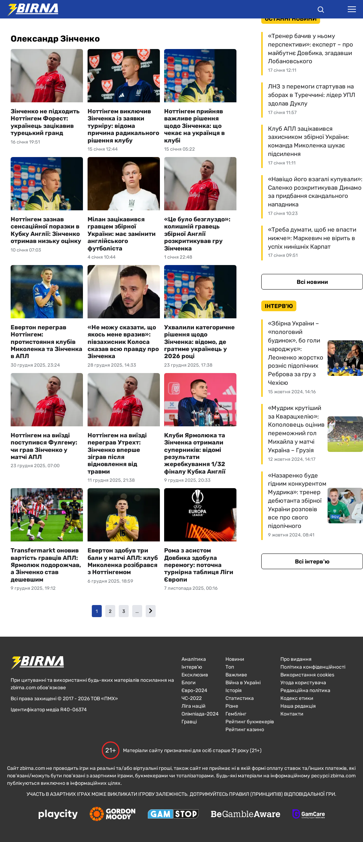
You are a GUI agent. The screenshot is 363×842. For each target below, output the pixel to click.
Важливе (236, 675)
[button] (321, 10)
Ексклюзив (195, 675)
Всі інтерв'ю (312, 561)
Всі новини (312, 282)
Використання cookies (307, 675)
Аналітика (194, 659)
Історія (233, 690)
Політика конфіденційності (312, 667)
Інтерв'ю (192, 667)
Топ (229, 667)
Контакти (291, 714)
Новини (234, 659)
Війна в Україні (243, 683)
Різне (231, 706)
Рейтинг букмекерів (249, 722)
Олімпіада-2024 (200, 714)
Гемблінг (235, 714)
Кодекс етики (296, 698)
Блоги (189, 683)
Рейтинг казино (244, 730)
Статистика (239, 698)
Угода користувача (303, 683)
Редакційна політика (305, 690)
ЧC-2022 (192, 698)
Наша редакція (298, 706)
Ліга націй (194, 706)
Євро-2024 (194, 690)
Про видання (296, 659)
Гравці (189, 722)
